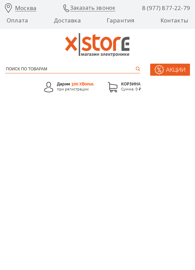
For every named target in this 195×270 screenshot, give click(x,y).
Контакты (174, 20)
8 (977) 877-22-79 (166, 8)
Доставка (67, 20)
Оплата (17, 20)
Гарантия (120, 20)
